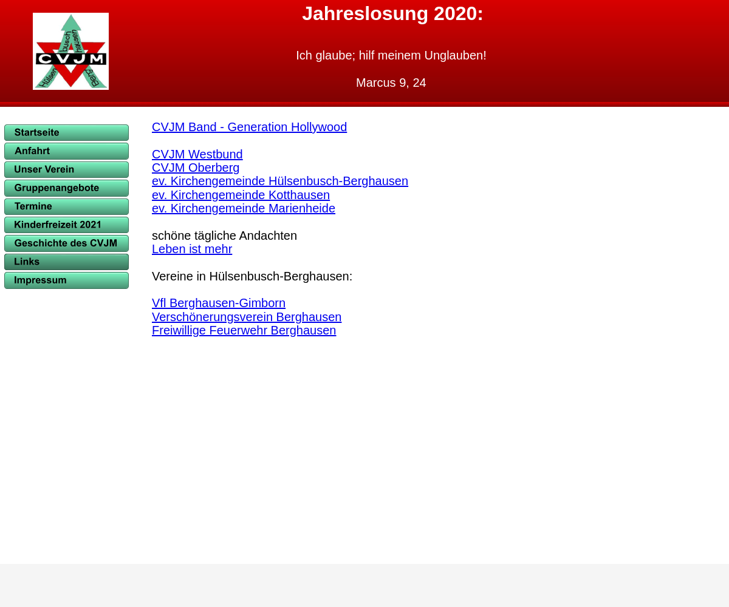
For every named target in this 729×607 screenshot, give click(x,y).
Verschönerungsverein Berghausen (246, 317)
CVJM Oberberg (196, 167)
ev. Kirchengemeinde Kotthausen (241, 195)
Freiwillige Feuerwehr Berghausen (244, 330)
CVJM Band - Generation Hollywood (249, 127)
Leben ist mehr (192, 249)
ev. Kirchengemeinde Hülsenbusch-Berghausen (280, 181)
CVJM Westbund (197, 154)
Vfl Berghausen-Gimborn (219, 303)
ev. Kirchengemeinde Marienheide (243, 208)
